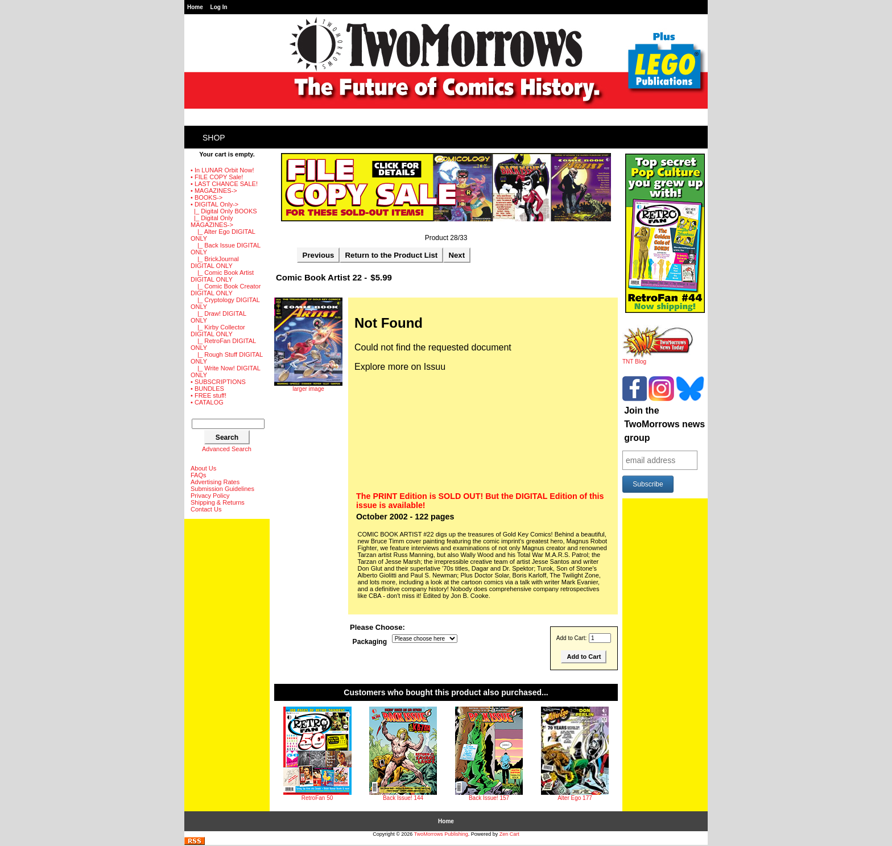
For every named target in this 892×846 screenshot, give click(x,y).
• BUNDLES (207, 388)
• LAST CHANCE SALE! (224, 183)
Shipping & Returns (218, 502)
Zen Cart (509, 834)
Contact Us (206, 509)
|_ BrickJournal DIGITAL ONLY (215, 262)
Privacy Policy (210, 495)
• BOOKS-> (206, 197)
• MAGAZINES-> (214, 190)
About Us (203, 468)
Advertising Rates (215, 481)
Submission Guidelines (222, 488)
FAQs (199, 475)
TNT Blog (657, 359)
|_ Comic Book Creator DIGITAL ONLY (226, 289)
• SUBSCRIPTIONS (218, 381)
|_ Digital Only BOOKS (224, 211)
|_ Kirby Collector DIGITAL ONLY (218, 330)
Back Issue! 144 (403, 798)
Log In (219, 7)
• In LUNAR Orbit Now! (222, 170)
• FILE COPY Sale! (217, 177)
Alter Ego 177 (575, 798)
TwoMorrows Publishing (441, 834)
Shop (214, 137)
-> (214, 204)
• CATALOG (207, 402)
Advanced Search (226, 448)
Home (195, 7)
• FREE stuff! (208, 395)
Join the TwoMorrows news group (664, 424)
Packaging (370, 642)
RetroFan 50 (317, 798)
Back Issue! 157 (489, 798)
